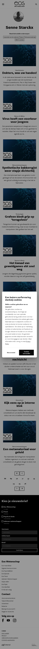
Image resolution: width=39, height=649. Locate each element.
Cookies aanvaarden (26, 352)
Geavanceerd (11, 352)
